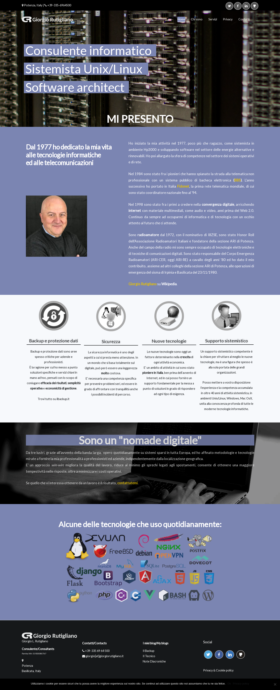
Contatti (244, 19)
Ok (229, 683)
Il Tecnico (149, 656)
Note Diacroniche (154, 661)
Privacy (227, 19)
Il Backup (148, 650)
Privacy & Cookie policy (218, 670)
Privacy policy (241, 683)
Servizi (212, 19)
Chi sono (197, 19)
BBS (237, 180)
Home (181, 19)
